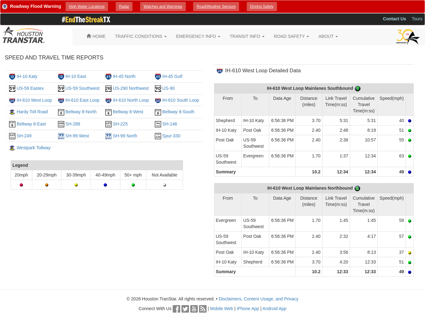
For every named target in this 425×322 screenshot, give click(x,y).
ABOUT (328, 36)
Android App (274, 308)
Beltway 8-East (31, 123)
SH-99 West (77, 135)
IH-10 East (75, 76)
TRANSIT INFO (247, 36)
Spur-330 (171, 135)
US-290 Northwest (131, 88)
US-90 (168, 88)
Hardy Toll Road (32, 111)
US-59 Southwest (82, 88)
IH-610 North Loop (131, 100)
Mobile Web (221, 308)
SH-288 (72, 123)
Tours (417, 18)
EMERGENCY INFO (198, 36)
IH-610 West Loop (34, 100)
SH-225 (120, 123)
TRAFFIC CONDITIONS (141, 36)
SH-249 (24, 135)
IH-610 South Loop (180, 100)
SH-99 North (125, 135)
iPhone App (248, 308)
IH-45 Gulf (172, 76)
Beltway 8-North (81, 111)
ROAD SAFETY (291, 36)
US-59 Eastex (30, 88)
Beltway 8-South (178, 111)
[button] (87, 6)
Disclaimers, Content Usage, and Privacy (258, 298)
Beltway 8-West (128, 111)
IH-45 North (124, 76)
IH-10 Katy (27, 76)
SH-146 (169, 123)
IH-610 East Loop (82, 100)
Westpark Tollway (33, 147)
